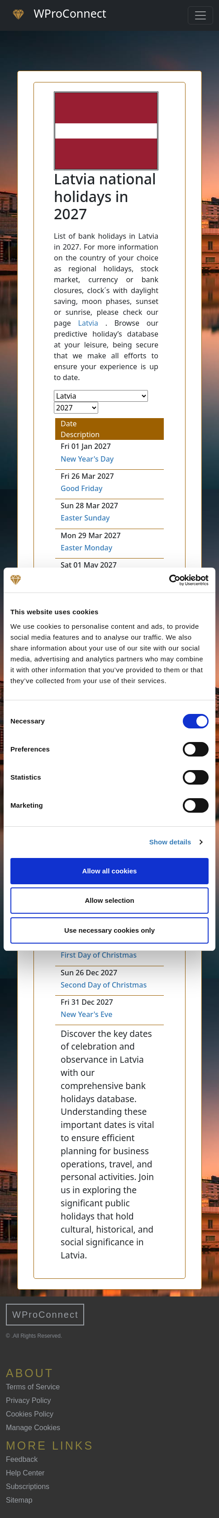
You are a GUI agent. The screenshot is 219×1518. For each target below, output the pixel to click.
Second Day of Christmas (104, 985)
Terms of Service (33, 1387)
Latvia (88, 323)
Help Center (25, 1473)
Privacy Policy (28, 1400)
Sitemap (19, 1500)
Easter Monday (86, 548)
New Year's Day (87, 459)
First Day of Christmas (99, 955)
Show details (170, 842)
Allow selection (109, 900)
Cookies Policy (29, 1414)
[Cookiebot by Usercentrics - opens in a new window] (169, 580)
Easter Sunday (85, 518)
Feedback (22, 1459)
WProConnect (45, 1315)
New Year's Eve (86, 1014)
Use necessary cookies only (109, 930)
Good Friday (81, 488)
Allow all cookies (109, 871)
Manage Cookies (33, 1427)
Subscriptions (27, 1486)
